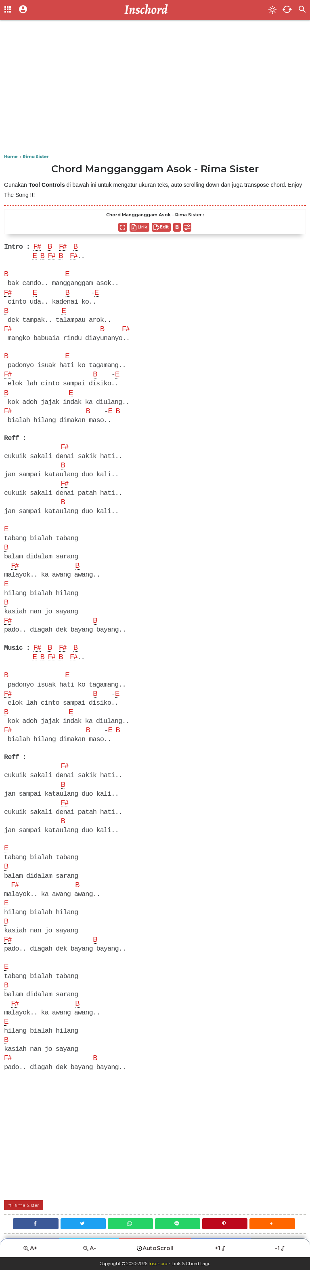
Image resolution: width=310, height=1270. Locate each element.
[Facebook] (35, 1223)
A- (89, 1248)
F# (37, 247)
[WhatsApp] (130, 1223)
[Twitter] (83, 1223)
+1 (220, 1248)
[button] (272, 1223)
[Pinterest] (224, 1223)
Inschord (158, 1263)
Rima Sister (26, 1205)
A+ (30, 1248)
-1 (280, 1248)
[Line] (177, 1223)
